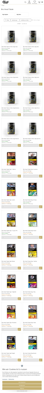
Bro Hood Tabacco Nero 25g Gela (31, 46)
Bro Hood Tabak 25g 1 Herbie (30, 261)
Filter (7, 20)
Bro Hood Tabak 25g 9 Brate (8, 261)
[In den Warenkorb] (19, 53)
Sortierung (14, 20)
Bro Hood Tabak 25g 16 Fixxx (30, 200)
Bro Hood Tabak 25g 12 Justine (30, 169)
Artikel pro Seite (25, 20)
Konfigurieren (22, 385)
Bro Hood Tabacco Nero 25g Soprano (31, 138)
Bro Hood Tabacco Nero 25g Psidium (10, 138)
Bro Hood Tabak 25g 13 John (8, 200)
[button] (25, 2)
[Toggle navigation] (42, 2)
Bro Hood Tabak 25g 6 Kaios (29, 230)
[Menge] (9, 53)
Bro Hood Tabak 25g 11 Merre (9, 169)
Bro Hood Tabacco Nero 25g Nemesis (10, 108)
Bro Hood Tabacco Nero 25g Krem (31, 77)
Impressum (4, 379)
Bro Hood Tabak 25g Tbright (8, 353)
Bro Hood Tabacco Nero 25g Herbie (10, 77)
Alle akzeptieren (22, 382)
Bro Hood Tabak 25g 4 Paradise (9, 322)
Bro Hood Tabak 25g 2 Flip (29, 292)
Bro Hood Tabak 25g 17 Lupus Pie (9, 230)
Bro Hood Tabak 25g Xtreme (29, 353)
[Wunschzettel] (35, 2)
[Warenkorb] (39, 2)
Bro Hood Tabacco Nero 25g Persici (31, 108)
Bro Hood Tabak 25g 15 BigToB (9, 292)
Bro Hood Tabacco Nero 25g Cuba (10, 46)
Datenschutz (11, 379)
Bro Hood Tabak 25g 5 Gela (29, 322)
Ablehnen (22, 388)
